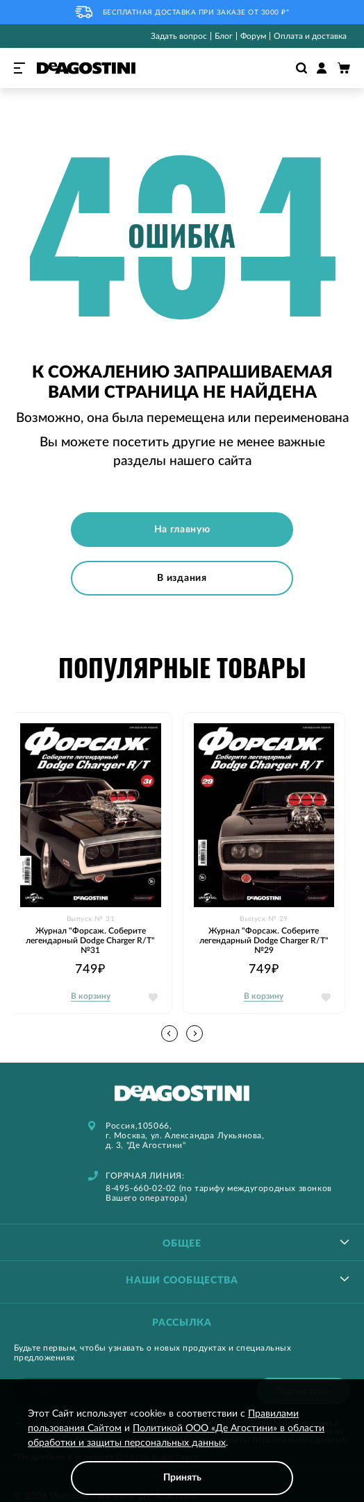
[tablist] (182, 1242)
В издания (181, 578)
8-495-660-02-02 (141, 1188)
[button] (194, 1033)
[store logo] (86, 68)
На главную (182, 529)
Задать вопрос (179, 36)
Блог (224, 36)
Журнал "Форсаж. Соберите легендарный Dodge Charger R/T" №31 (90, 940)
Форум (253, 36)
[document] (182, 1451)
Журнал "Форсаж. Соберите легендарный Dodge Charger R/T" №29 (264, 940)
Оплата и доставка (310, 36)
